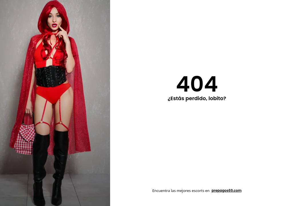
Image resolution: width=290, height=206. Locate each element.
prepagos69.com (227, 190)
